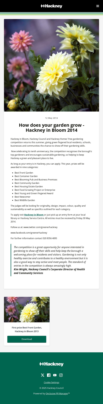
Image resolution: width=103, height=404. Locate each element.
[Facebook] (48, 375)
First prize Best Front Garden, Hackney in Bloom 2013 (27, 329)
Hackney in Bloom (34, 214)
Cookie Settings (51, 382)
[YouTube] (54, 375)
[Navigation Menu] (98, 6)
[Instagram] (60, 375)
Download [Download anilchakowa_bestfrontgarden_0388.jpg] (27, 339)
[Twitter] (42, 375)
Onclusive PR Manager (57, 393)
